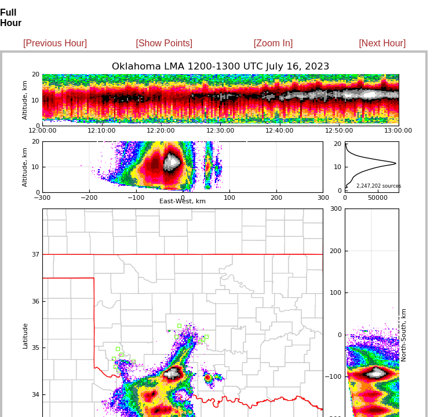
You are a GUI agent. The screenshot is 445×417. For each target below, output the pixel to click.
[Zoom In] (273, 43)
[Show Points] (164, 43)
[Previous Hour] (55, 43)
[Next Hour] (382, 43)
